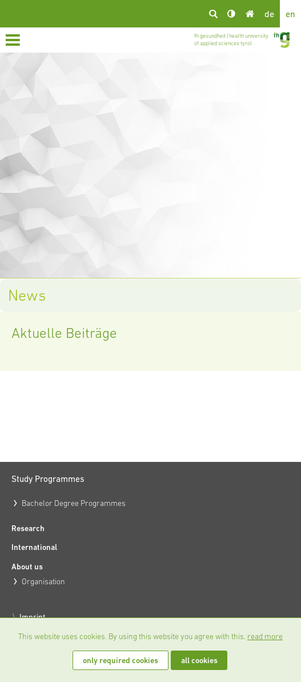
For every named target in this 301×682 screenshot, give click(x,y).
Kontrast (231, 13)
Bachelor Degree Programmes (74, 503)
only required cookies (120, 660)
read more (265, 636)
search (213, 13)
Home (249, 13)
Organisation (43, 581)
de (269, 14)
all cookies (199, 660)
